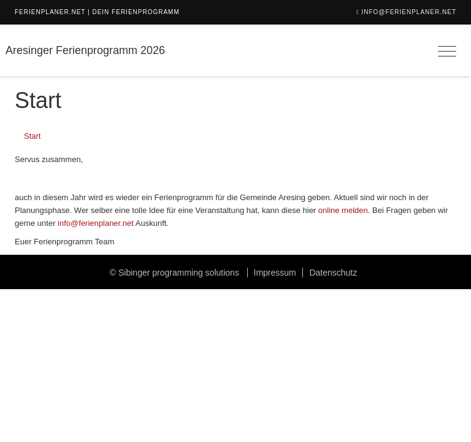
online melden (343, 210)
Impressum (275, 272)
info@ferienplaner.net (408, 12)
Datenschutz (333, 272)
